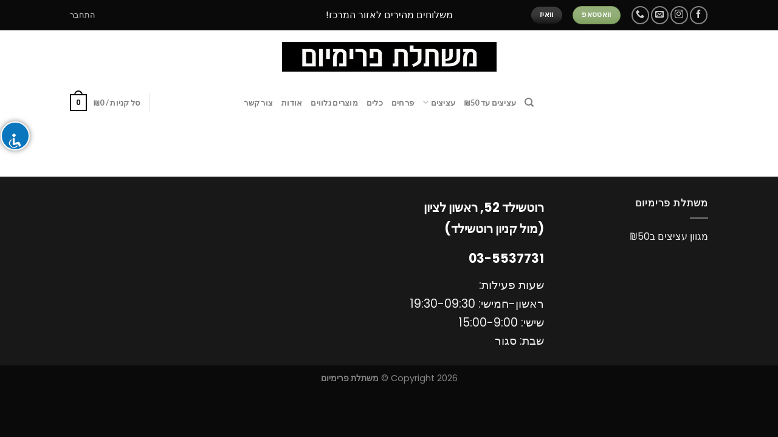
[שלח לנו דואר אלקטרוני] (660, 15)
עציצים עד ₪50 (490, 102)
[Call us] (640, 15)
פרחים (402, 102)
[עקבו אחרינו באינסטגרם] (679, 15)
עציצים (438, 102)
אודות (291, 102)
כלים (375, 102)
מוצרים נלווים (334, 102)
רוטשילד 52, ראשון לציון (484, 207)
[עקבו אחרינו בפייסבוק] (698, 15)
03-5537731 (506, 258)
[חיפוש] (529, 102)
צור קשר (258, 102)
